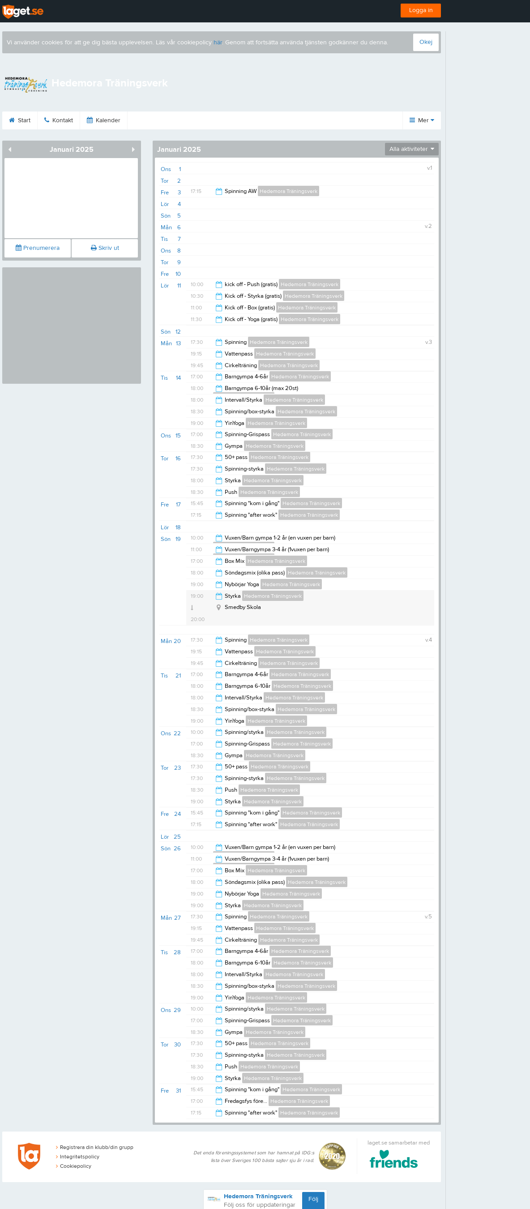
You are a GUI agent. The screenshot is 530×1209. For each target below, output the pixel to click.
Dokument (305, 120)
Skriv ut (105, 248)
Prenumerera (38, 248)
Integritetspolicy (77, 1156)
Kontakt (74, 120)
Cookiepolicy (73, 1166)
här (218, 43)
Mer (422, 120)
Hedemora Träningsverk (288, 191)
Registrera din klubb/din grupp (94, 1147)
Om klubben (211, 120)
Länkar (259, 120)
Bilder (163, 120)
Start (35, 120)
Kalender (119, 120)
